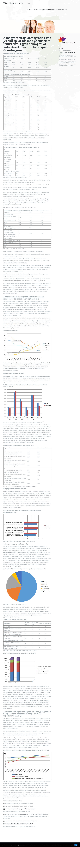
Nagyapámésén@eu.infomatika (26, 814)
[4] (4, 814)
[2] (32, 130)
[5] (4, 821)
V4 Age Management (13, 3)
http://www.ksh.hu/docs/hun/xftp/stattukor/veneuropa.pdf (20, 809)
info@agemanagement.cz (68, 52)
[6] (18, 727)
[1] (4, 803)
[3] (4, 809)
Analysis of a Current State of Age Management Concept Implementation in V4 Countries (47, 13)
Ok (75, 845)
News (28, 3)
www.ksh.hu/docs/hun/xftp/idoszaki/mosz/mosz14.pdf (19, 823)
